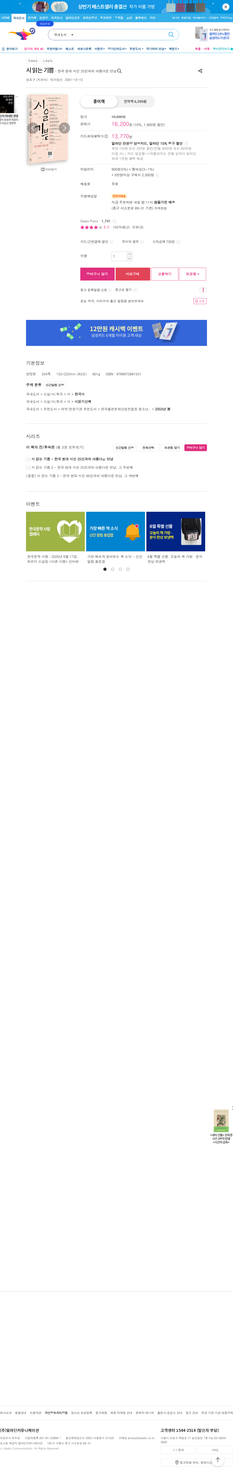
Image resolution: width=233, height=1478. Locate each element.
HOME (6, 17)
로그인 (175, 17)
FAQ (215, 1450)
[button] (105, 569)
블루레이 (140, 18)
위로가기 (217, 1460)
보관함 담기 (172, 447)
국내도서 (18, 18)
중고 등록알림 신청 (96, 290)
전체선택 (148, 447)
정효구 (30, 79)
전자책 (32, 18)
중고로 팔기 (126, 289)
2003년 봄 (162, 409)
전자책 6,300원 (135, 102)
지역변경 (160, 208)
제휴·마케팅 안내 (121, 1413)
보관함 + (192, 273)
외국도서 (56, 18)
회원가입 (186, 17)
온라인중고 (90, 18)
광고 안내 (191, 1413)
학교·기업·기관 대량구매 (217, 1413)
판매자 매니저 (145, 1413)
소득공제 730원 (166, 241)
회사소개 (6, 1413)
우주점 (119, 18)
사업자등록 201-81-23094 (41, 1438)
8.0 (107, 227)
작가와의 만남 (155, 49)
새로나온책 (84, 49)
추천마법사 (54, 49)
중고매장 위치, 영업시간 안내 (199, 1462)
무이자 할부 (132, 241)
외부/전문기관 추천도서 (79, 409)
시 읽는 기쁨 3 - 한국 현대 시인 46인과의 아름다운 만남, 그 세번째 (88, 475)
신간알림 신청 (55, 385)
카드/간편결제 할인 (96, 241)
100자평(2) (121, 227)
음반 (129, 18)
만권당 (43, 18)
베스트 (69, 49)
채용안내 (20, 1413)
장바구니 (226, 17)
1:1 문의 (178, 1450)
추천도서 (135, 49)
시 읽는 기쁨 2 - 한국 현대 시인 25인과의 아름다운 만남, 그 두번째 (81, 467)
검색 (171, 34)
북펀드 (173, 49)
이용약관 (35, 1413)
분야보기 (12, 49)
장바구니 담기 (97, 273)
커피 (152, 18)
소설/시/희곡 (53, 394)
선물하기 (164, 273)
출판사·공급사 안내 (169, 1413)
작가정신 (56, 79)
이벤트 (98, 49)
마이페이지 (199, 17)
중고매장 (106, 18)
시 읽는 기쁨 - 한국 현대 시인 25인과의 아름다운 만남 (71, 459)
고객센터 (213, 17)
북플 (198, 49)
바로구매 (132, 273)
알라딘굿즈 (73, 18)
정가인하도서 (116, 49)
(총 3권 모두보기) (70, 447)
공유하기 (200, 71)
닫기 (226, 7)
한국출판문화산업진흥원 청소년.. (126, 409)
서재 (207, 49)
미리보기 (51, 169)
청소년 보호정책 (81, 1413)
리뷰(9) (137, 227)
